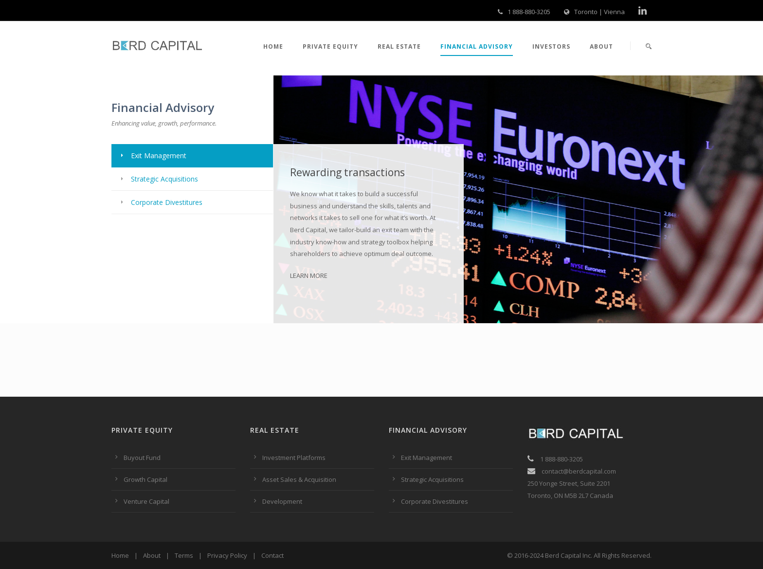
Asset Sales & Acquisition (299, 479)
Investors (551, 46)
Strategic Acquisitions (432, 479)
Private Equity (330, 46)
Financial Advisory (476, 46)
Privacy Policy (227, 555)
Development (282, 501)
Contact (272, 555)
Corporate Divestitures (434, 501)
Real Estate (399, 46)
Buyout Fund (142, 457)
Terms (184, 555)
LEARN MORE (308, 275)
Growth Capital (145, 479)
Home (273, 46)
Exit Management (426, 457)
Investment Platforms (294, 457)
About (601, 46)
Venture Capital (146, 501)
